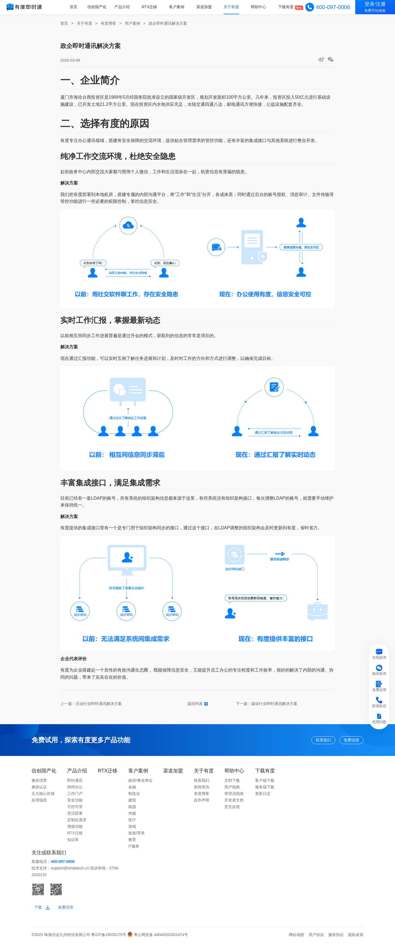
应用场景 (39, 802)
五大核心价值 (43, 796)
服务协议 (336, 939)
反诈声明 (201, 802)
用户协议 (316, 939)
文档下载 (232, 783)
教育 (132, 842)
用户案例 (132, 23)
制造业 (134, 796)
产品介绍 (124, 7)
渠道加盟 (205, 7)
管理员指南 (234, 796)
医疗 (132, 822)
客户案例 (178, 7)
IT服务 (133, 848)
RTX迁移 (151, 7)
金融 (132, 789)
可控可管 (75, 809)
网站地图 (296, 939)
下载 (44, 911)
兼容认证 (39, 789)
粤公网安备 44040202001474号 (157, 939)
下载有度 (286, 7)
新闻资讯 (201, 789)
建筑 (132, 802)
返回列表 (197, 703)
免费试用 (347, 741)
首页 (76, 7)
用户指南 (232, 789)
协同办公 (75, 789)
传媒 (132, 816)
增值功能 (75, 829)
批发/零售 (136, 835)
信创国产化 (99, 7)
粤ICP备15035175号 (109, 939)
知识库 (73, 842)
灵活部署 (75, 816)
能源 (132, 809)
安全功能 (75, 802)
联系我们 (309, 741)
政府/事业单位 (140, 783)
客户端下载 (264, 783)
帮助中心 (259, 7)
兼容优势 (39, 783)
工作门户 (75, 796)
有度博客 (108, 23)
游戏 (132, 829)
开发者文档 (234, 802)
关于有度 (232, 7)
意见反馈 (232, 809)
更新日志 (262, 796)
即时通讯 (75, 783)
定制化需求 (76, 822)
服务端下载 (264, 789)
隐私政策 (355, 939)
